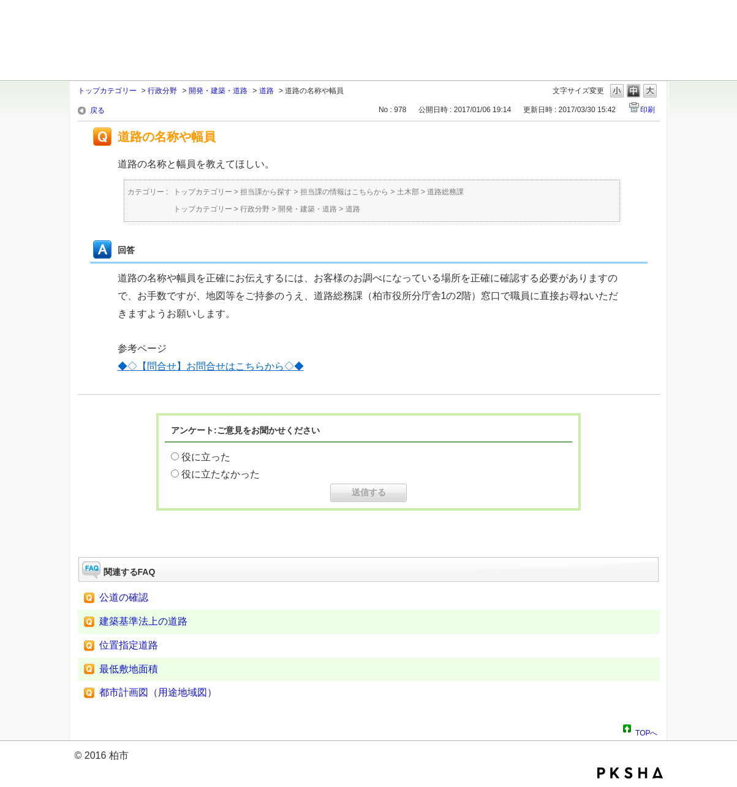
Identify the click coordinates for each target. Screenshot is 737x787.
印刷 (647, 109)
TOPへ (646, 731)
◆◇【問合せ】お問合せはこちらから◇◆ (211, 366)
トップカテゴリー (107, 90)
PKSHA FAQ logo (630, 773)
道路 (266, 90)
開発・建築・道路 (218, 90)
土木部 (408, 192)
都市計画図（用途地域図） (158, 692)
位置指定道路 (128, 645)
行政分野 (162, 90)
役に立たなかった (220, 474)
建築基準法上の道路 (143, 621)
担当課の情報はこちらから (344, 192)
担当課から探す (266, 192)
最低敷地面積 (128, 669)
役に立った (205, 457)
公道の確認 (123, 597)
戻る (97, 110)
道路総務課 (445, 192)
